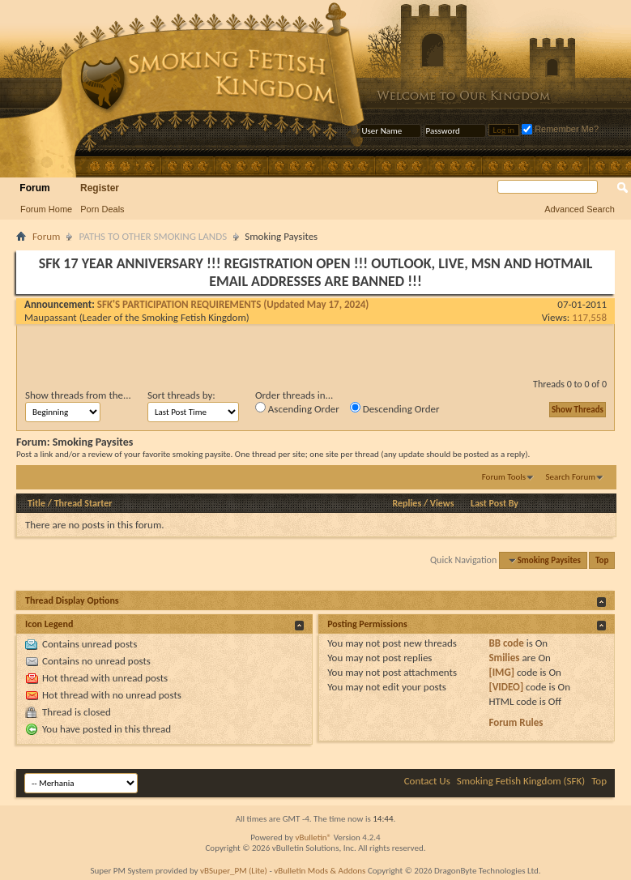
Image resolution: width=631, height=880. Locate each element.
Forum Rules (515, 722)
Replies (406, 503)
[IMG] (501, 672)
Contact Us (427, 781)
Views (442, 503)
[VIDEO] (505, 687)
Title (36, 503)
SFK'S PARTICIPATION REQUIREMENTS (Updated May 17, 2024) (233, 304)
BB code (505, 643)
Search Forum (571, 477)
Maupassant (50, 317)
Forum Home (46, 209)
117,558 (589, 317)
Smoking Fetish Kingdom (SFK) (521, 781)
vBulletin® (313, 837)
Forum (34, 188)
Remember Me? (560, 129)
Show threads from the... (78, 395)
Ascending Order (297, 408)
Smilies (503, 657)
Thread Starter (83, 503)
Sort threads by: (181, 395)
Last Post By (494, 503)
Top (601, 560)
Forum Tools (504, 477)
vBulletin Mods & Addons (319, 870)
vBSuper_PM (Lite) (233, 870)
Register (99, 188)
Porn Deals (102, 209)
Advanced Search (579, 209)
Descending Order (395, 408)
